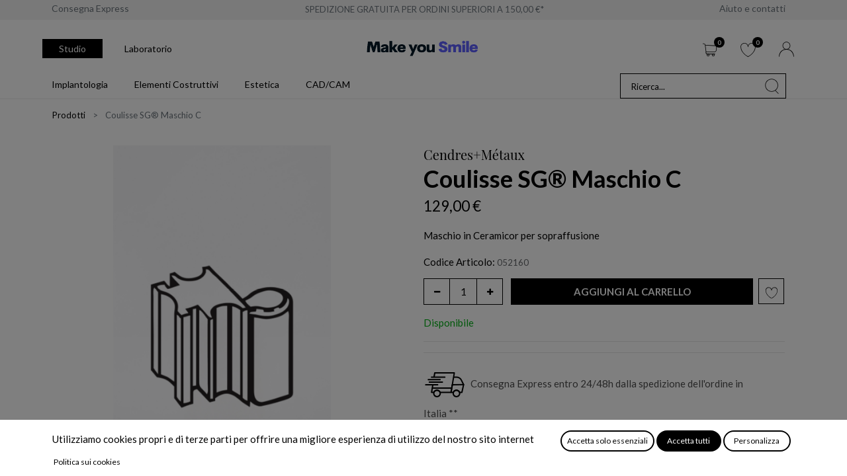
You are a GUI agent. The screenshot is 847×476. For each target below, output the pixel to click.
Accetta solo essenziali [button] (607, 441)
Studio (72, 48)
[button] (632, 292)
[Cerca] (772, 86)
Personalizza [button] (757, 441)
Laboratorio (148, 48)
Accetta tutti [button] (688, 441)
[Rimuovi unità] (437, 291)
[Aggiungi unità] (489, 291)
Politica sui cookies (87, 462)
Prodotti (68, 115)
